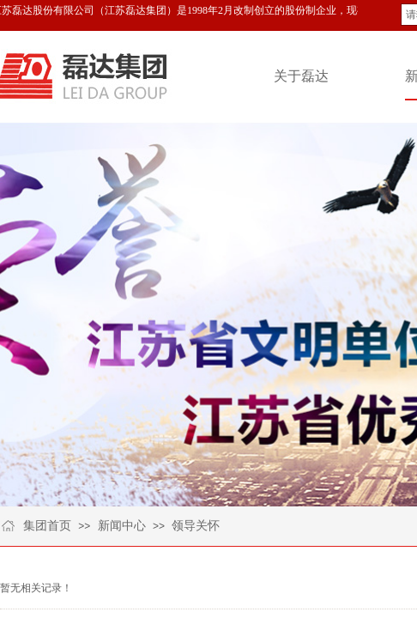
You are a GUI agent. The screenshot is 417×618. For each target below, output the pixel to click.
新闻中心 (122, 525)
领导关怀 (196, 525)
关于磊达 (301, 76)
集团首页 (47, 525)
